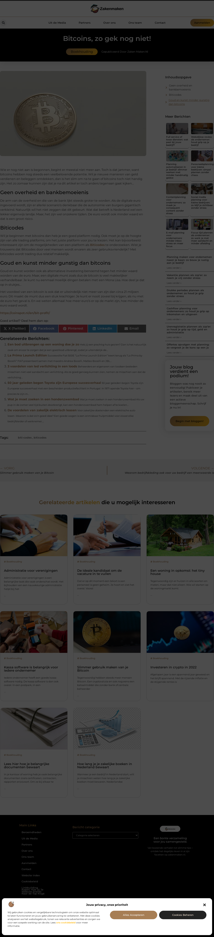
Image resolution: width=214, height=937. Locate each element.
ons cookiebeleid (65, 922)
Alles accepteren (133, 914)
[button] (204, 905)
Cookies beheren (183, 914)
